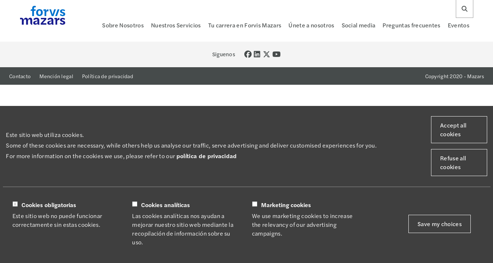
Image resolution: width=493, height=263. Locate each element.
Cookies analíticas (165, 205)
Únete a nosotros (311, 25)
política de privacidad (206, 156)
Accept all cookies (453, 129)
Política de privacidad (107, 76)
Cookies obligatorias (49, 205)
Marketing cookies (286, 205)
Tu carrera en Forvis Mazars (245, 25)
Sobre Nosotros (122, 25)
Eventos (458, 25)
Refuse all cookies (453, 162)
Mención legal (56, 76)
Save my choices (440, 224)
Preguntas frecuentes (411, 25)
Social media (359, 25)
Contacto (20, 76)
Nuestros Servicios (176, 25)
